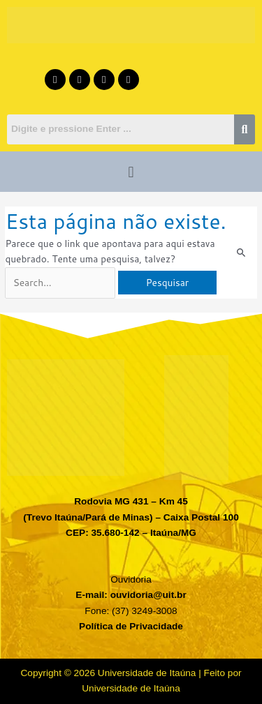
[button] (131, 171)
